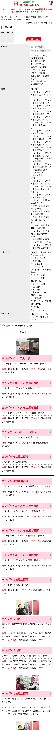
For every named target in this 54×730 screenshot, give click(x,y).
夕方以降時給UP (38, 258)
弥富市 (46, 76)
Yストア (34, 317)
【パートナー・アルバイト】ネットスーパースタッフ (41, 189)
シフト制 (35, 269)
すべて (44, 55)
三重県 (49, 23)
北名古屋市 (36, 76)
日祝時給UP (36, 255)
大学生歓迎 (46, 269)
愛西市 (34, 73)
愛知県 (3, 19)
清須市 (42, 73)
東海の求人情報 (43, 17)
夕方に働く (36, 289)
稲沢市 (42, 70)
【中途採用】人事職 (40, 239)
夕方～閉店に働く (39, 292)
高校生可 (35, 272)
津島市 (34, 67)
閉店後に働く (37, 295)
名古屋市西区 (37, 58)
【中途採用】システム (41, 242)
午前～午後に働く (39, 284)
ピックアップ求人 (39, 309)
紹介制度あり (37, 304)
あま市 (34, 78)
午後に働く (36, 287)
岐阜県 (36, 23)
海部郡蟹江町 (37, 84)
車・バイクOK (37, 267)
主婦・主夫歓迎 (38, 275)
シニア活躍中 (37, 298)
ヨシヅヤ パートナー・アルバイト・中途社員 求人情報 (18, 17)
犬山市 (43, 67)
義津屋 (43, 317)
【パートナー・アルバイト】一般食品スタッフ (41, 125)
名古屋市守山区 (38, 64)
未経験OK (44, 252)
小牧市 (34, 70)
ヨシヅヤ (44, 314)
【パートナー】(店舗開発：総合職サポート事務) (41, 234)
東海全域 (29, 23)
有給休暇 (35, 307)
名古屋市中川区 (38, 61)
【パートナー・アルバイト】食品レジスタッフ (41, 94)
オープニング (37, 264)
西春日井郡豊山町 (39, 81)
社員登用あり (37, 261)
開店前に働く (37, 281)
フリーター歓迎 (38, 278)
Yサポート (35, 320)
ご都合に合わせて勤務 (41, 301)
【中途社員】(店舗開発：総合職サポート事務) (41, 220)
